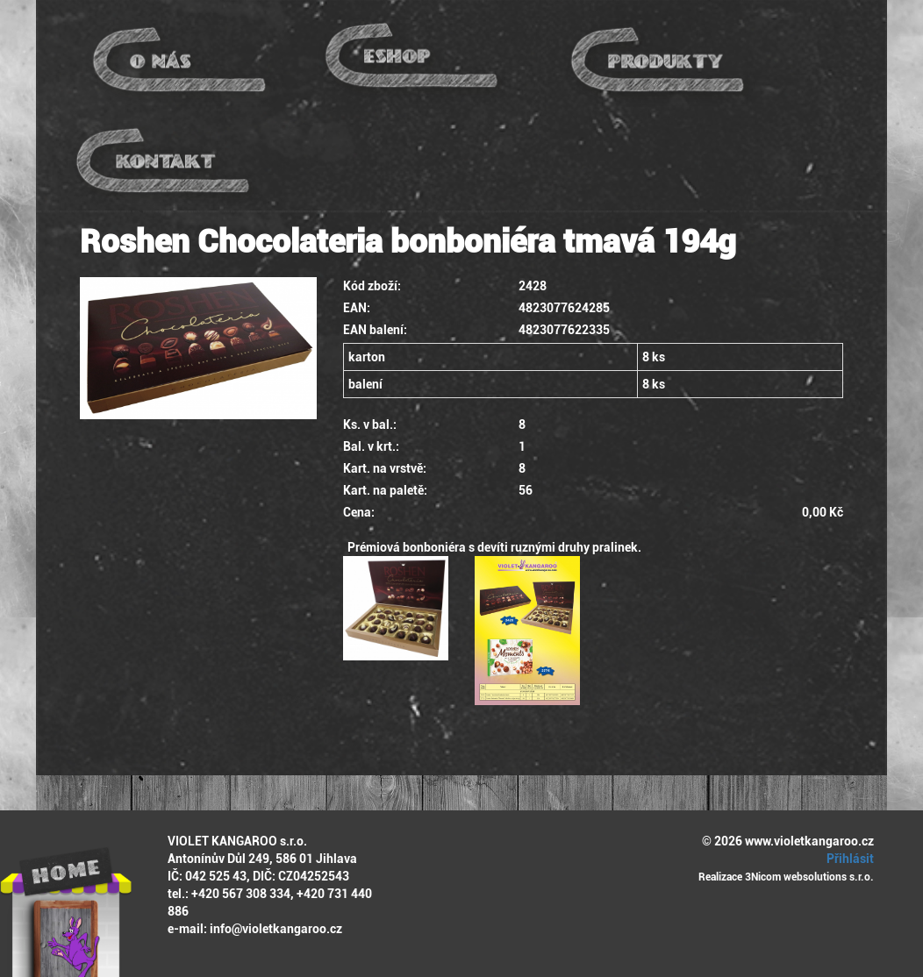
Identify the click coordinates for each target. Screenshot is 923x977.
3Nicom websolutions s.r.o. (809, 877)
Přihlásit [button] (847, 859)
